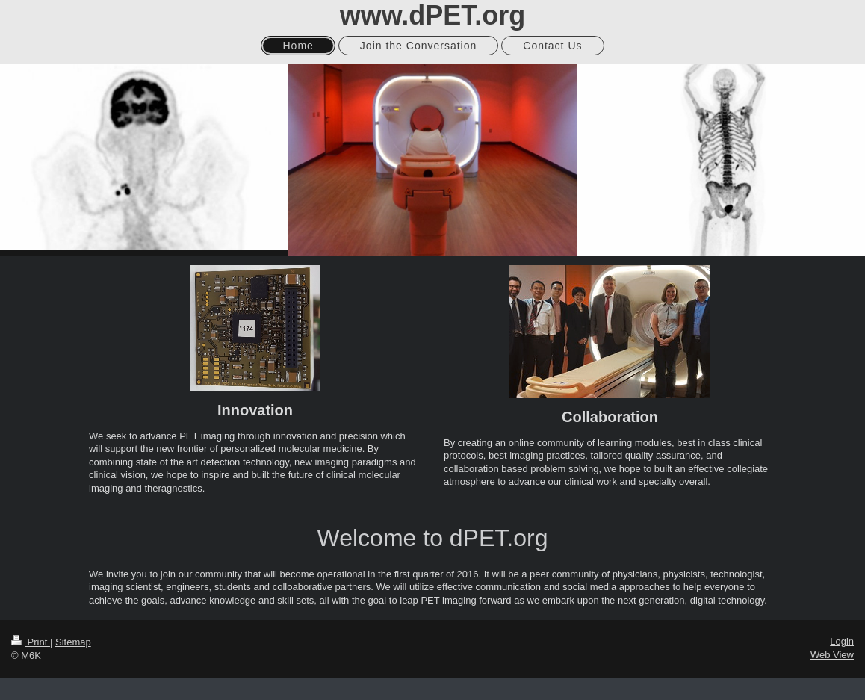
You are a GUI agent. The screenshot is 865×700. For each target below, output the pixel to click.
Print (30, 642)
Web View (832, 654)
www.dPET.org (433, 15)
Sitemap (73, 642)
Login (842, 641)
